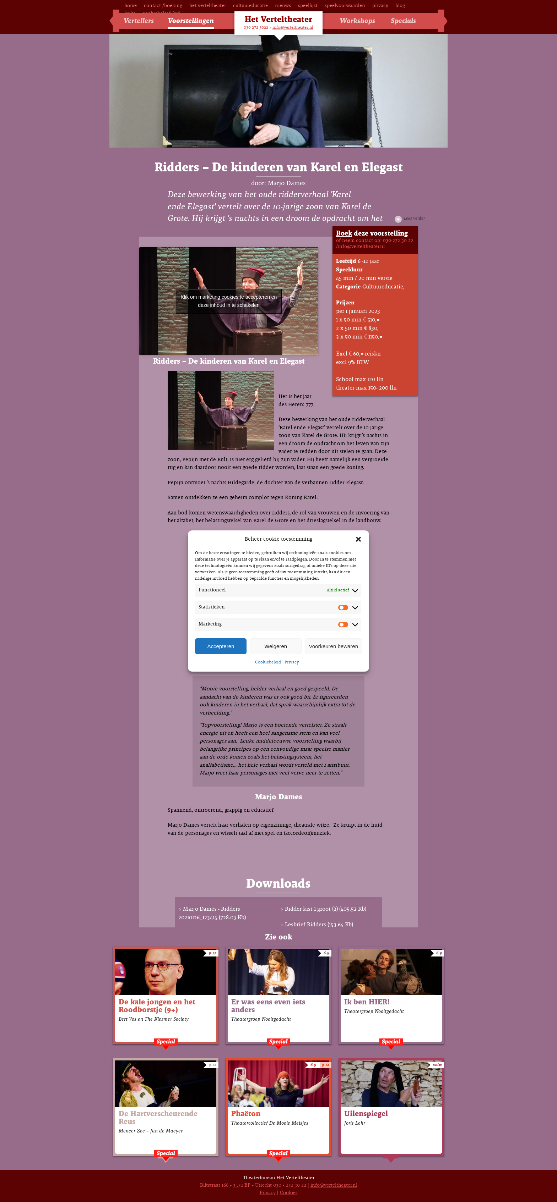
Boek (344, 233)
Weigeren (275, 646)
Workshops (357, 21)
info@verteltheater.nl (292, 28)
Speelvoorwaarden (345, 6)
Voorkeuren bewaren (333, 646)
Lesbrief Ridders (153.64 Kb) (319, 924)
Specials (403, 21)
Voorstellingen (191, 21)
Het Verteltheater (207, 6)
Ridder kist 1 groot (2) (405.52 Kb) (325, 909)
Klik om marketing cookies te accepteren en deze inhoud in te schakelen (229, 301)
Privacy (292, 662)
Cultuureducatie (250, 6)
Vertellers (139, 21)
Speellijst (308, 6)
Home (130, 6)
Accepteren (220, 646)
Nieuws (283, 6)
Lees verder (414, 218)
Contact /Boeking (163, 6)
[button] (358, 539)
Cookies (289, 1193)
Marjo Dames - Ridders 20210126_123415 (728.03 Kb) (212, 913)
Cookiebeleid (268, 662)
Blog (400, 6)
